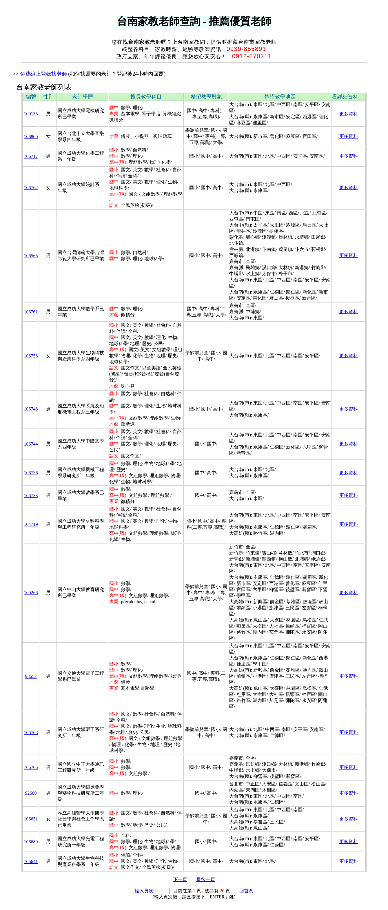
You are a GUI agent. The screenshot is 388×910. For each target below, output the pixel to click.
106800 (31, 136)
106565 (31, 255)
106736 (31, 472)
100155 (31, 113)
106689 (31, 841)
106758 (31, 355)
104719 (31, 524)
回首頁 (246, 890)
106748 (31, 408)
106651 (31, 818)
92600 (31, 793)
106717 (31, 156)
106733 (31, 495)
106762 (31, 187)
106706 (31, 767)
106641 (31, 861)
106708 (31, 732)
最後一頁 (205, 879)
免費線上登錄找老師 (43, 74)
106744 (31, 444)
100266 (31, 592)
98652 (31, 676)
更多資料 (348, 113)
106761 (31, 311)
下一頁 (180, 879)
